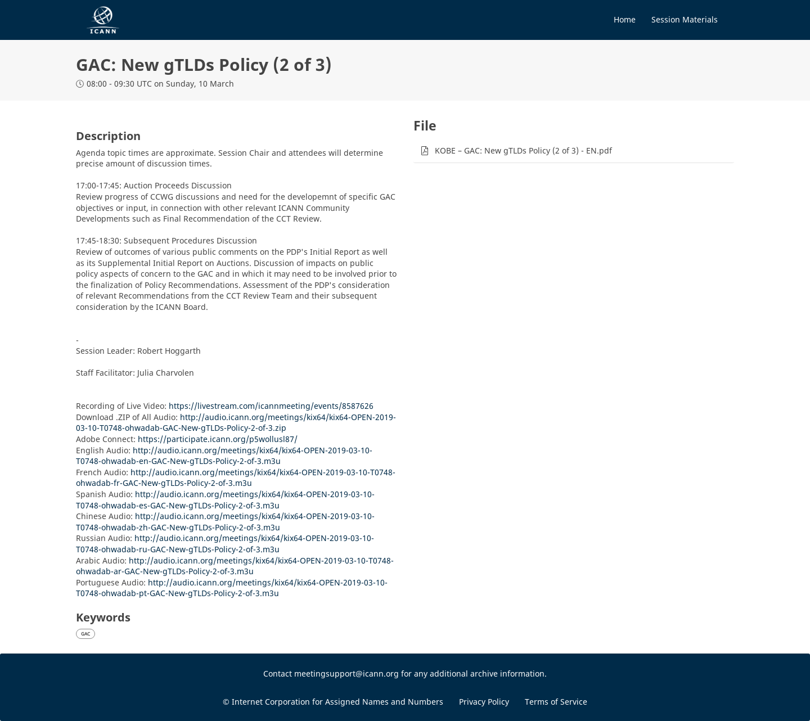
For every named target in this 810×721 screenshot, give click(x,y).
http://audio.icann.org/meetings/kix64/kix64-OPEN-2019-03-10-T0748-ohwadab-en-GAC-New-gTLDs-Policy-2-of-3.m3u (224, 456)
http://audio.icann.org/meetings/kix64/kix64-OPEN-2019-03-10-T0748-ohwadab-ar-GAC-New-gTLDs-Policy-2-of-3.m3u (235, 566)
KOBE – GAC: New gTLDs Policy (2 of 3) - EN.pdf (523, 150)
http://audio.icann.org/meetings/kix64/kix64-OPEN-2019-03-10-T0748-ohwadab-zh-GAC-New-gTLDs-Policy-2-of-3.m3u (225, 522)
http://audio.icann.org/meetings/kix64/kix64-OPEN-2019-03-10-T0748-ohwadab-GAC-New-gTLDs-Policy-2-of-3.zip (236, 423)
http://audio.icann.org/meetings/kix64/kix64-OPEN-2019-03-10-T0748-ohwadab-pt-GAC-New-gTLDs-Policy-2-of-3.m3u (232, 588)
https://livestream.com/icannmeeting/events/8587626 (271, 405)
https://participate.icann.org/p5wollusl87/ (218, 439)
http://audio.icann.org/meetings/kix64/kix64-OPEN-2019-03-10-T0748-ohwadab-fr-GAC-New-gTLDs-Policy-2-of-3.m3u (235, 478)
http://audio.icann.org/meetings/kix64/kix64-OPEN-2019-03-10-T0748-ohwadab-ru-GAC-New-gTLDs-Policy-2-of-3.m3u (225, 544)
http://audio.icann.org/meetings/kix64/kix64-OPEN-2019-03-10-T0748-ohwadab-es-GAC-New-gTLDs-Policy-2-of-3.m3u (225, 500)
